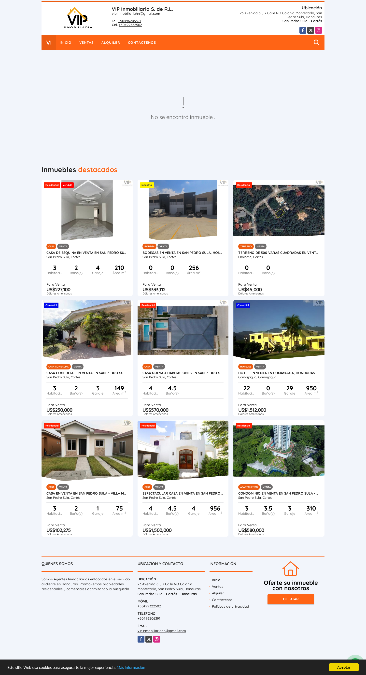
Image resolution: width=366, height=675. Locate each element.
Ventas (86, 42)
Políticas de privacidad (230, 606)
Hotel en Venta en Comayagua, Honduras (276, 373)
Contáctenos (142, 42)
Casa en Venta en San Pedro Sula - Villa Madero (87, 493)
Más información (131, 667)
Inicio (65, 42)
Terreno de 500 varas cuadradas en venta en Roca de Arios (279, 253)
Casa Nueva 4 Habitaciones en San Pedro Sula (183, 373)
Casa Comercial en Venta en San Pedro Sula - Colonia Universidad (87, 373)
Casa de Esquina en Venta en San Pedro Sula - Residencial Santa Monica (87, 253)
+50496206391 (129, 21)
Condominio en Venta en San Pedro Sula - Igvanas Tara (279, 493)
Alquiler (110, 42)
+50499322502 (130, 25)
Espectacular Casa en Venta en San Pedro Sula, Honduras (183, 493)
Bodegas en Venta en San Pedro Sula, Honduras (183, 253)
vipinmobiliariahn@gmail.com (136, 13)
